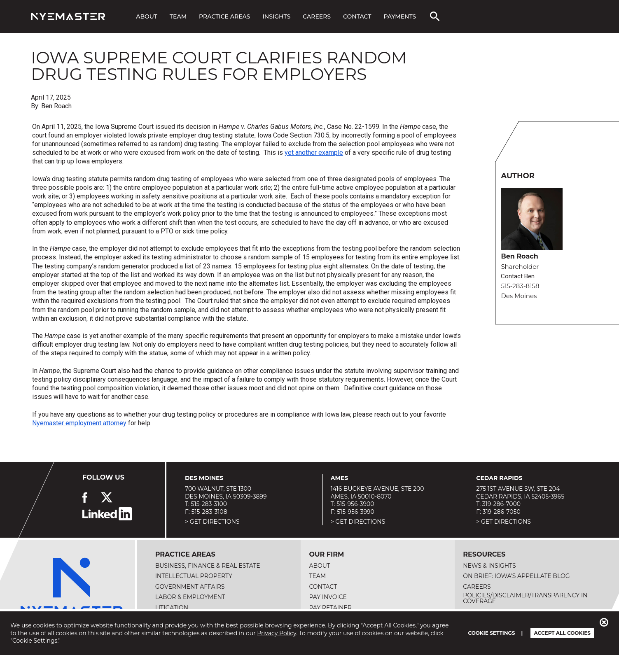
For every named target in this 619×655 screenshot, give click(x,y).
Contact (357, 16)
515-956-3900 (355, 504)
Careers (317, 16)
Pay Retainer (330, 608)
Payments (399, 16)
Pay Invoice (328, 597)
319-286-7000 (501, 504)
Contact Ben (518, 276)
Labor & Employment (190, 597)
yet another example (314, 152)
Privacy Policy (276, 633)
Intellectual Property (193, 576)
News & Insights (489, 566)
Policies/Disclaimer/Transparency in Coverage (525, 598)
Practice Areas (224, 16)
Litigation (172, 608)
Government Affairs (190, 587)
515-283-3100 (209, 504)
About (146, 16)
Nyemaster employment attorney (79, 423)
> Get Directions (212, 521)
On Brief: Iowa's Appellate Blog (516, 576)
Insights (277, 16)
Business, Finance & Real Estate (207, 566)
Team (178, 16)
